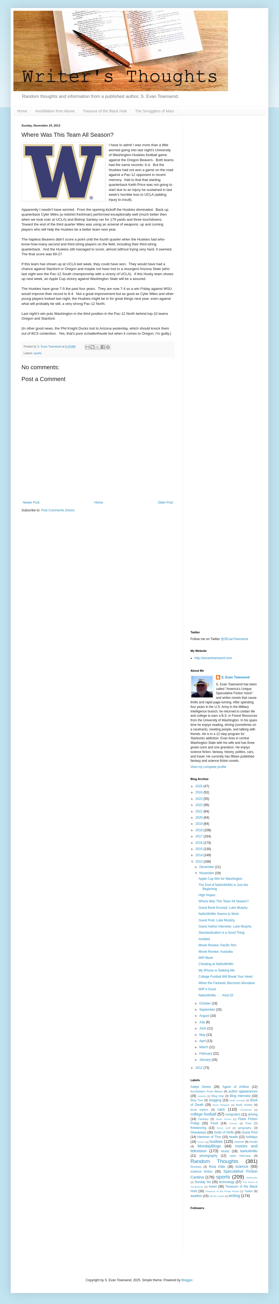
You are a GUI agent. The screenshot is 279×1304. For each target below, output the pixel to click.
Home (22, 111)
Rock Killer (217, 1167)
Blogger (186, 1280)
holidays (252, 1137)
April (203, 1041)
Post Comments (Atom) (58, 510)
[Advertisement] (224, 204)
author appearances (243, 1091)
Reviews (195, 1166)
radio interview (240, 1155)
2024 (200, 792)
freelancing (198, 1128)
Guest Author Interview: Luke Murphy (225, 926)
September (207, 1009)
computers (232, 1114)
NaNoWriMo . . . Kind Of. (216, 995)
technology (226, 1182)
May (202, 1035)
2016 (200, 843)
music (225, 1151)
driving (253, 1114)
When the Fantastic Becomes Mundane (227, 983)
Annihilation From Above (206, 1091)
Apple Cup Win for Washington (221, 879)
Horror (200, 1141)
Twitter (248, 1191)
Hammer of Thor (209, 1137)
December (207, 867)
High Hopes (207, 895)
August (204, 1016)
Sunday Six (202, 1182)
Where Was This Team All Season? (224, 901)
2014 (200, 855)
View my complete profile (208, 767)
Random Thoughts (214, 1161)
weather (196, 1196)
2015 (200, 849)
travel (212, 1186)
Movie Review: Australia (216, 952)
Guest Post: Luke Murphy (217, 920)
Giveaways (198, 1132)
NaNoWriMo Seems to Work (219, 914)
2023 (200, 799)
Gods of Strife (224, 1132)
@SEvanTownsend (234, 639)
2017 (200, 836)
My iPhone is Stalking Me (217, 970)
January (205, 1060)
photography (209, 1156)
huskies (216, 1141)
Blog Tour (196, 1100)
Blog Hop (217, 1096)
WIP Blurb (206, 958)
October (205, 1003)
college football (203, 1114)
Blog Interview (240, 1096)
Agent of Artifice (235, 1087)
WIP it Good (207, 989)
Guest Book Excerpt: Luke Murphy (223, 908)
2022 (200, 805)
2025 (200, 786)
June (203, 1028)
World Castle (217, 1196)
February (206, 1053)
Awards (201, 1096)
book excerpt (237, 1100)
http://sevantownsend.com (213, 658)
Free (248, 1123)
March (204, 1047)
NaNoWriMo (249, 1151)
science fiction (201, 1171)
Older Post (165, 502)
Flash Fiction (223, 1119)
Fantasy (203, 1119)
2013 (200, 861)
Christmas (246, 1109)
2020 (200, 817)
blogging (215, 1100)
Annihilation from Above (55, 111)
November (207, 873)
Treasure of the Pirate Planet (222, 1191)
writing (234, 1196)
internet (239, 1141)
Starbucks (252, 1177)
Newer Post (31, 502)
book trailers (199, 1109)
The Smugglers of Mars (154, 111)
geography (245, 1127)
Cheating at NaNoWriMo (216, 964)
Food (214, 1123)
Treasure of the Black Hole (105, 111)
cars (221, 1109)
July (202, 1022)
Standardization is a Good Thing (221, 932)
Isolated (204, 939)
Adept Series (200, 1087)
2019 (200, 824)
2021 (200, 811)
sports (38, 353)
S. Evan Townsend (235, 677)
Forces (233, 1123)
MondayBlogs (209, 1146)
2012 (200, 1068)
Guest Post (249, 1132)
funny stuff (223, 1127)
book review (244, 1104)
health (233, 1137)
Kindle (253, 1141)
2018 (200, 830)
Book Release (221, 1104)
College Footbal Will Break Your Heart (225, 976)
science (241, 1166)
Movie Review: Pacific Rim (217, 945)
